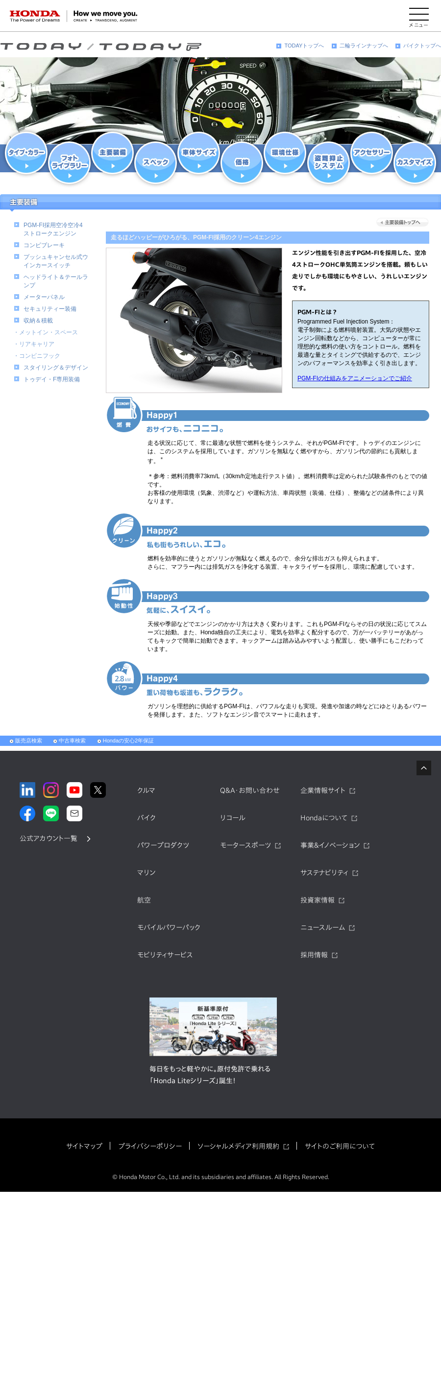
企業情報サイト (322, 790)
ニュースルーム (322, 927)
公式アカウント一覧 (48, 838)
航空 (144, 900)
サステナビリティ (324, 872)
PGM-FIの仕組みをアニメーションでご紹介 (354, 378)
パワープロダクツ (163, 845)
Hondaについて (323, 817)
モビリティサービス (165, 954)
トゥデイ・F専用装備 (52, 379)
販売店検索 (28, 740)
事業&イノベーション (330, 845)
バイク (146, 817)
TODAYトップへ (304, 45)
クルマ (146, 790)
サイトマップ (84, 1146)
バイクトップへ (422, 45)
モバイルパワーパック (168, 927)
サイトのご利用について (340, 1146)
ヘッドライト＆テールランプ (56, 281)
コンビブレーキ (44, 245)
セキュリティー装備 (50, 308)
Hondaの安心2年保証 (128, 740)
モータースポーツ (245, 845)
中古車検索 (72, 740)
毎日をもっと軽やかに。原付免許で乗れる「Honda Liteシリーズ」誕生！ (210, 1075)
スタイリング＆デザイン (56, 367)
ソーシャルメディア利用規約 (238, 1146)
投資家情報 (317, 900)
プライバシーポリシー (150, 1146)
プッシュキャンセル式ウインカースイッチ (56, 261)
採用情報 (314, 954)
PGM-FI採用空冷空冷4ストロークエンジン (53, 229)
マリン (146, 872)
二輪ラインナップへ (364, 45)
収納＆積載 (38, 320)
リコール (232, 817)
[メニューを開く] (419, 16)
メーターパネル (44, 297)
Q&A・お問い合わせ (250, 790)
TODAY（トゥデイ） (100, 46)
